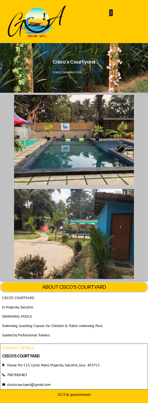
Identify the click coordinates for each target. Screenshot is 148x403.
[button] (111, 12)
